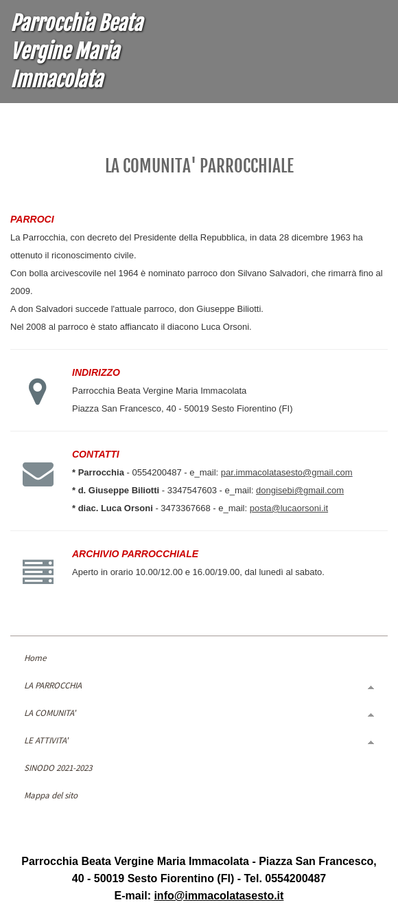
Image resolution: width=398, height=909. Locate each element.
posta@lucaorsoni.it (289, 508)
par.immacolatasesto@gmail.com (287, 472)
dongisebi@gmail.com (300, 490)
